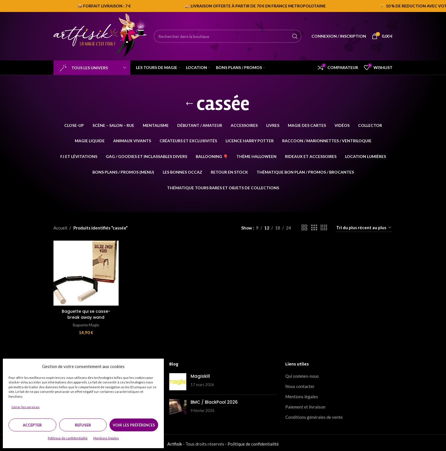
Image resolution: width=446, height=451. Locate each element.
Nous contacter (300, 384)
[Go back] (189, 103)
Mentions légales (106, 438)
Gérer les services (25, 407)
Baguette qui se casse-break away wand (85, 312)
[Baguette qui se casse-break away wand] (85, 272)
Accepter (32, 425)
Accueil (60, 227)
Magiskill (200, 374)
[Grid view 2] (304, 227)
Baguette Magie (85, 322)
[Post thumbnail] (177, 379)
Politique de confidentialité (68, 438)
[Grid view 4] (324, 227)
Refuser (83, 425)
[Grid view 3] (314, 227)
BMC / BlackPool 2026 (214, 400)
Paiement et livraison (305, 404)
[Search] (228, 36)
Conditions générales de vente (314, 415)
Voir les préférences (134, 425)
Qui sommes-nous (302, 374)
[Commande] (364, 228)
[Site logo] (100, 35)
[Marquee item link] (347, 6)
